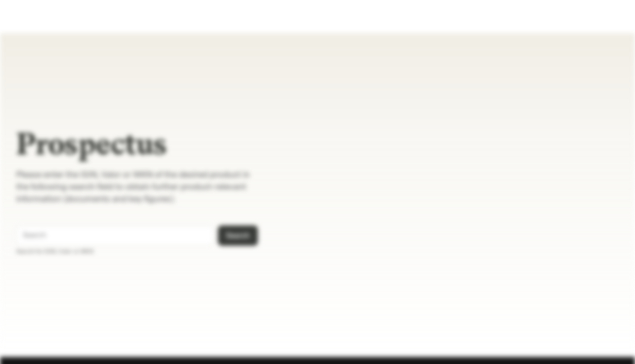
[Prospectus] (43, 16)
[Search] (205, 235)
